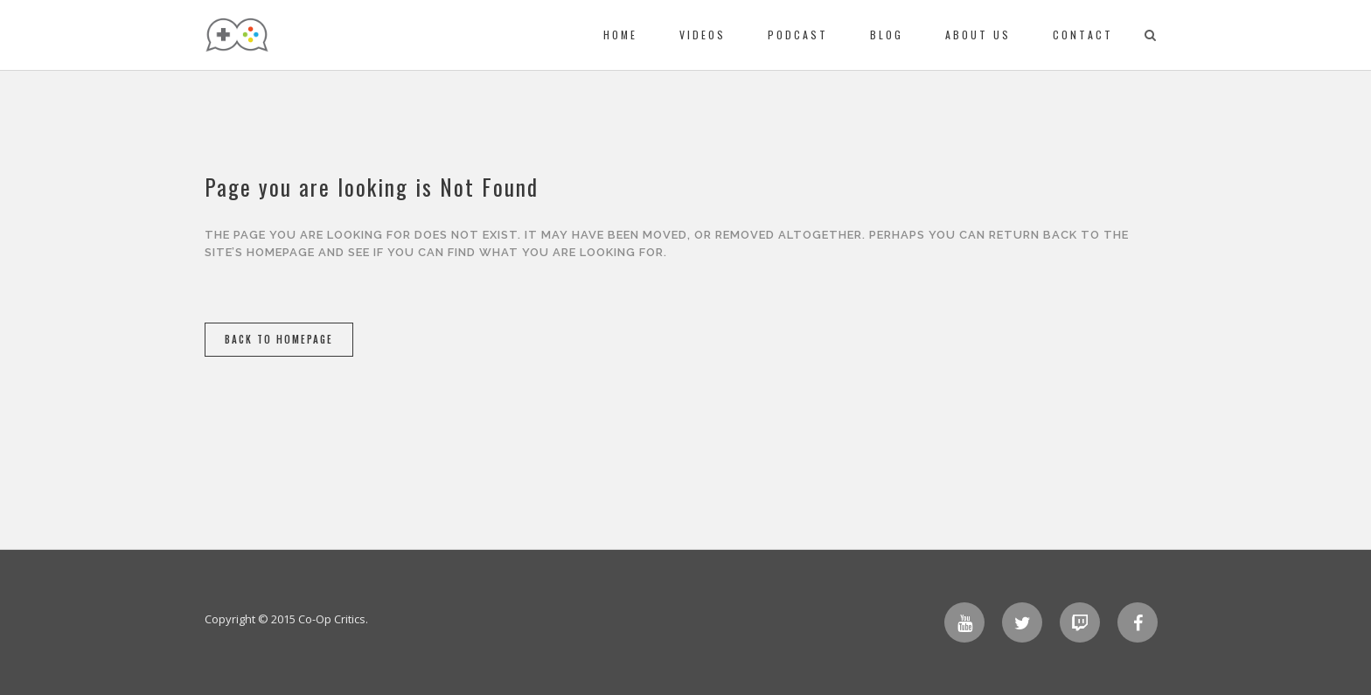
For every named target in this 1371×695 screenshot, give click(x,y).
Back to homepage (279, 339)
